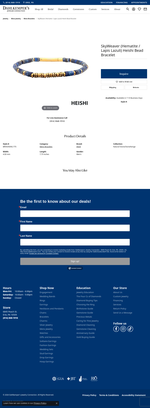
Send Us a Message (122, 312)
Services (105, 9)
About (117, 9)
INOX (78, 146)
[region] (50, 67)
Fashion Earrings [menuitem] (48, 345)
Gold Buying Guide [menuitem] (85, 337)
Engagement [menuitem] (46, 292)
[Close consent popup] (57, 403)
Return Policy (119, 308)
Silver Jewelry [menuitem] (46, 324)
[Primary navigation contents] (78, 9)
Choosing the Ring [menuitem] (85, 304)
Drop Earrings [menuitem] (46, 357)
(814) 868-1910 (57, 121)
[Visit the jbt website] (71, 378)
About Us (117, 292)
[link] (11, 2)
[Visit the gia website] (58, 378)
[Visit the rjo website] (94, 378)
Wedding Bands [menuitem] (47, 296)
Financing (118, 300)
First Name (26, 222)
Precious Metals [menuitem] (84, 316)
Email (23, 207)
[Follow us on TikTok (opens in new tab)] (130, 329)
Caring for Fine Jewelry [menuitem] (87, 320)
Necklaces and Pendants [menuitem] (52, 308)
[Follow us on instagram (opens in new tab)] (123, 329)
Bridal (50, 9)
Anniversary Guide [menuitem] (85, 333)
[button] (128, 9)
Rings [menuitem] (42, 300)
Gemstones (78, 9)
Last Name (26, 236)
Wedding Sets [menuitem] (46, 349)
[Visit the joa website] (83, 378)
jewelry (5, 19)
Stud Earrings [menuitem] (46, 353)
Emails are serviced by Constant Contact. (44, 253)
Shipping (112, 87)
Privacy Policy (89, 395)
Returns (136, 87)
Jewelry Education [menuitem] (85, 292)
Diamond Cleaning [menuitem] (85, 324)
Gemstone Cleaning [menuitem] (86, 329)
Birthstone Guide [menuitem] (84, 308)
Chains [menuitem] (43, 312)
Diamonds (63, 9)
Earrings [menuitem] (44, 304)
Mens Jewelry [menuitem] (46, 329)
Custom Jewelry (120, 296)
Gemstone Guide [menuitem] (84, 312)
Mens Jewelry (16, 19)
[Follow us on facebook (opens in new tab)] (116, 329)
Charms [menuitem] (43, 320)
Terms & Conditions (109, 395)
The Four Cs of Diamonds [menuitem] (88, 296)
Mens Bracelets (29, 19)
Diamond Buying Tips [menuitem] (86, 300)
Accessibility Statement (134, 395)
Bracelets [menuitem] (44, 316)
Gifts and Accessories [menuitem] (50, 337)
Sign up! (75, 261)
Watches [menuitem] (44, 333)
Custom (93, 9)
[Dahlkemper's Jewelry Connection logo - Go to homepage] (16, 9)
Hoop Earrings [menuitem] (47, 361)
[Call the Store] (10, 318)
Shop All (39, 9)
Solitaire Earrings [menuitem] (48, 341)
